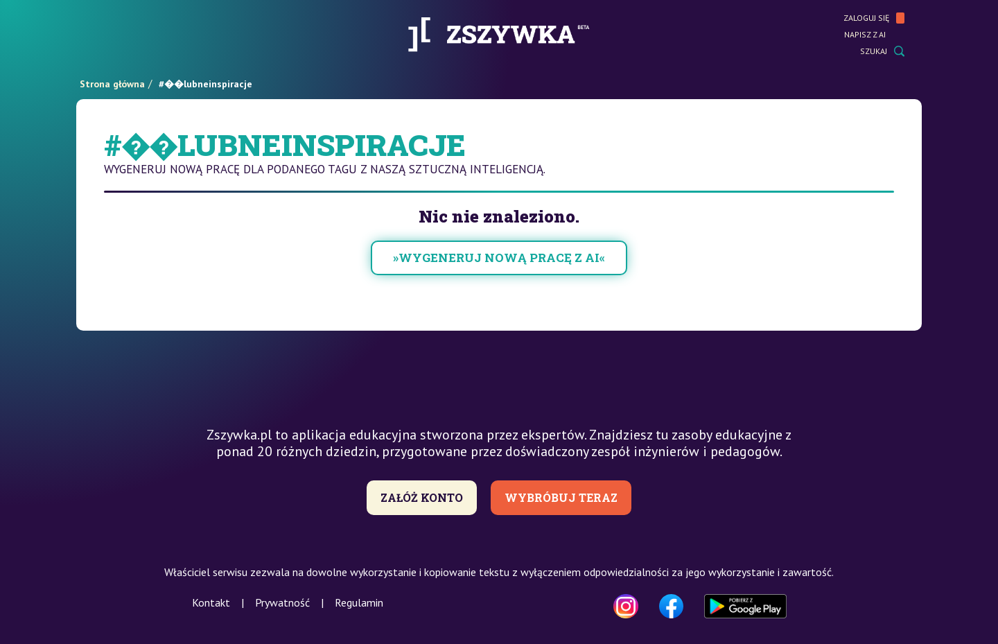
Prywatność (282, 602)
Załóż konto (421, 497)
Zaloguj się (873, 18)
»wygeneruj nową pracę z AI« (499, 258)
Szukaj (882, 51)
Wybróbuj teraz (561, 497)
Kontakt (211, 602)
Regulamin (359, 602)
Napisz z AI (874, 35)
